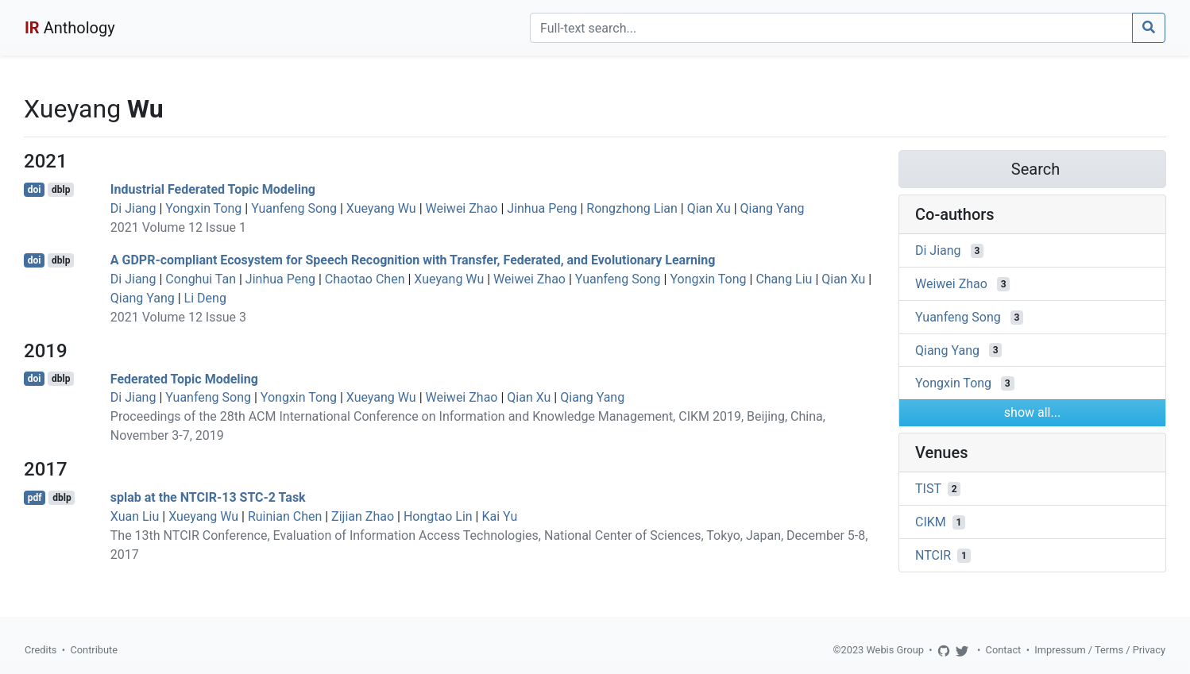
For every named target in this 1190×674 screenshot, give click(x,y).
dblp (61, 189)
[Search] (831, 28)
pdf (35, 497)
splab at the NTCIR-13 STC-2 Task (208, 497)
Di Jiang (133, 208)
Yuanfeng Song (294, 208)
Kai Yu (499, 516)
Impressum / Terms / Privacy (1099, 650)
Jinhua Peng (542, 208)
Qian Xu (709, 208)
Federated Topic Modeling (184, 378)
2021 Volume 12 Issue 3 (178, 317)
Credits (40, 650)
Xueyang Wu (381, 208)
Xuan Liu (135, 516)
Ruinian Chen (285, 516)
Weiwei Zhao (462, 208)
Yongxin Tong (203, 208)
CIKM (930, 522)
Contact (1004, 650)
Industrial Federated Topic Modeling (212, 189)
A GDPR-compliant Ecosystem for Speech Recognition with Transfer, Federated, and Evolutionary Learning (413, 260)
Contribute (94, 650)
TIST (928, 488)
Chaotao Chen (365, 279)
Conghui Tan (200, 279)
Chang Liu (783, 279)
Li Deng (205, 298)
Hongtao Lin (438, 516)
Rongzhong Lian (632, 208)
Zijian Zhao (362, 516)
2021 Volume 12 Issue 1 (178, 227)
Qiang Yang (772, 208)
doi (34, 189)
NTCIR (933, 555)
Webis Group (895, 650)
